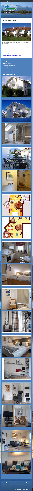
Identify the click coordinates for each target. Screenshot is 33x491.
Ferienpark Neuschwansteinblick (9, 65)
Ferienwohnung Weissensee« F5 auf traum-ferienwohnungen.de (12, 55)
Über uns (2, 1)
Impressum (8, 1)
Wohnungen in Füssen (7, 63)
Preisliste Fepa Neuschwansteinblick (9, 67)
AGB (5, 1)
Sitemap (17, 1)
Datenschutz (13, 1)
